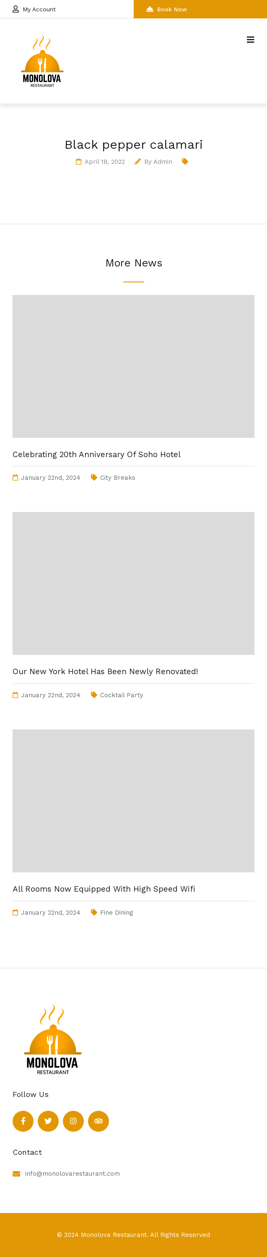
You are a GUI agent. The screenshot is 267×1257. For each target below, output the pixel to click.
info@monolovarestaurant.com (72, 1173)
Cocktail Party (121, 695)
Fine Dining (116, 912)
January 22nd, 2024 (50, 477)
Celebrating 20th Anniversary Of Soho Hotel (97, 454)
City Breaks (117, 477)
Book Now (166, 9)
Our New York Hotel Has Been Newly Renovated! (105, 671)
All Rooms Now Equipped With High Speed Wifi (104, 889)
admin (162, 162)
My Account (34, 9)
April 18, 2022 (105, 162)
